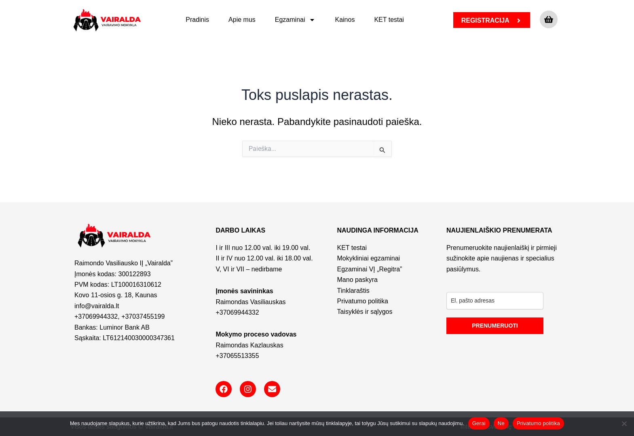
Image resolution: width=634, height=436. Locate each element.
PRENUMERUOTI (495, 325)
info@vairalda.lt (96, 306)
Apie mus (242, 19)
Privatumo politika (538, 423)
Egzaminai (295, 20)
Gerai (479, 423)
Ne (501, 423)
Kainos (345, 19)
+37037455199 (143, 316)
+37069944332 (96, 316)
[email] (494, 300)
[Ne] (624, 423)
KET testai (389, 19)
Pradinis (197, 19)
